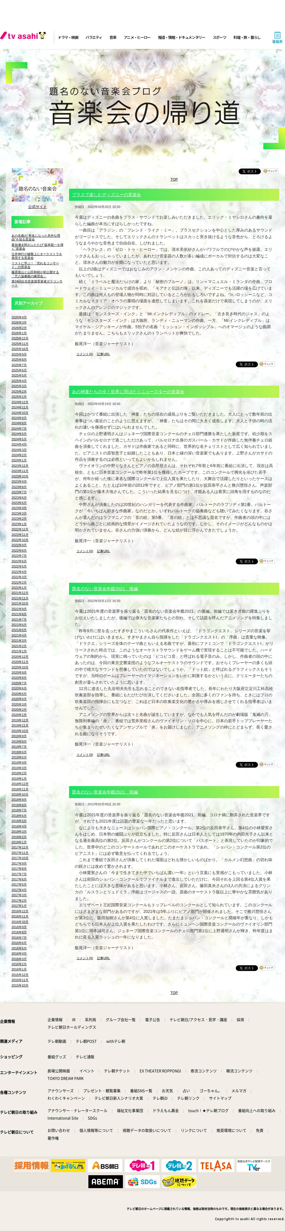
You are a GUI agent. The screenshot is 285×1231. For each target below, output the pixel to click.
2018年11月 (20, 789)
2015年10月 (20, 985)
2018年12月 (20, 783)
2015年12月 (20, 974)
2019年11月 (20, 725)
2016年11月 (20, 916)
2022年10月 (20, 540)
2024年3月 (19, 450)
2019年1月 (19, 778)
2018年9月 (19, 799)
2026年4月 (19, 317)
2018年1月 (19, 842)
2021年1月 (19, 651)
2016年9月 (19, 927)
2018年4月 (19, 826)
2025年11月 (20, 343)
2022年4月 (19, 572)
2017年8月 (19, 868)
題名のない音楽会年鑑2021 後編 (105, 588)
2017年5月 (19, 884)
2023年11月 (20, 471)
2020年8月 (19, 677)
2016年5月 (19, 948)
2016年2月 (19, 964)
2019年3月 (19, 768)
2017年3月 (19, 895)
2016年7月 (19, 937)
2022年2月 (19, 582)
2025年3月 (19, 386)
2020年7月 (19, 683)
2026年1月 (19, 333)
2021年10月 (20, 603)
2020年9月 (19, 672)
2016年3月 (19, 959)
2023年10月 (20, 476)
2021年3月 (19, 640)
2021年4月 (19, 635)
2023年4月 (19, 508)
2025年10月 (20, 349)
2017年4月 (19, 890)
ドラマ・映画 (68, 37)
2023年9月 (19, 481)
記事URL (103, 354)
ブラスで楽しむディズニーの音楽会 (106, 194)
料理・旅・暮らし (247, 37)
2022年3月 (19, 577)
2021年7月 (19, 619)
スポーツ (219, 37)
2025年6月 (19, 370)
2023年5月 (19, 502)
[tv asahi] (24, 37)
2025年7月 (19, 365)
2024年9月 (19, 418)
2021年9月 (19, 609)
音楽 (112, 37)
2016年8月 (19, 932)
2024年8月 (19, 423)
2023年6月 (19, 497)
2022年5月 (19, 566)
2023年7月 (19, 492)
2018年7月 (19, 810)
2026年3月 (19, 322)
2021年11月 (20, 598)
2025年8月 (19, 359)
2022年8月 (19, 550)
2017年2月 (19, 900)
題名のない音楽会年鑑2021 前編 (105, 792)
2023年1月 (19, 524)
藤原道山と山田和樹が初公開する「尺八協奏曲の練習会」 (35, 274)
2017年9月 (19, 863)
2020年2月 (19, 709)
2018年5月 (19, 821)
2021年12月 (20, 593)
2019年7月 (19, 746)
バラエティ (94, 37)
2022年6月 (19, 561)
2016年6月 (19, 943)
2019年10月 (20, 731)
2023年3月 (19, 513)
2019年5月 (19, 757)
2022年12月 (20, 529)
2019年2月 (19, 773)
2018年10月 (20, 794)
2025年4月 (19, 381)
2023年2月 (19, 518)
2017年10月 (20, 858)
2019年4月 (19, 762)
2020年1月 (19, 714)
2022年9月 (19, 545)
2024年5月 (19, 439)
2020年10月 (20, 667)
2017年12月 (20, 847)
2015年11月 (20, 980)
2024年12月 (20, 402)
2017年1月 (19, 905)
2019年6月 (19, 752)
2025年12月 (20, 338)
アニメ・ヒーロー (137, 37)
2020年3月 (19, 704)
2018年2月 (19, 837)
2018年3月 (19, 831)
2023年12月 (20, 465)
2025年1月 (19, 396)
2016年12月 (20, 911)
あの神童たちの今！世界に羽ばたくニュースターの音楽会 (128, 391)
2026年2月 (19, 328)
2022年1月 (19, 587)
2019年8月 (19, 741)
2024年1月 (19, 460)
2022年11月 (20, 534)
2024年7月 (19, 428)
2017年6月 (19, 879)
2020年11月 (20, 662)
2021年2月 (19, 646)
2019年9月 (19, 736)
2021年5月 (19, 630)
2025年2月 (19, 391)
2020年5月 (19, 693)
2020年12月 (20, 656)
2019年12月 (20, 720)
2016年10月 (20, 922)
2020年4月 (19, 699)
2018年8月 (19, 805)
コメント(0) (84, 354)
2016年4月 (19, 953)
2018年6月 (19, 815)
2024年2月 (19, 455)
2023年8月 (19, 487)
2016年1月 (19, 969)
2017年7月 (19, 874)
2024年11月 (20, 407)
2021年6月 (19, 624)
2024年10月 (20, 412)
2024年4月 (19, 444)
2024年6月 (19, 433)
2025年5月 (19, 375)
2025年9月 (19, 354)
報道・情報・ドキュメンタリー (181, 37)
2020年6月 (19, 688)
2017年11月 (20, 853)
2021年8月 (19, 614)
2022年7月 (19, 555)
